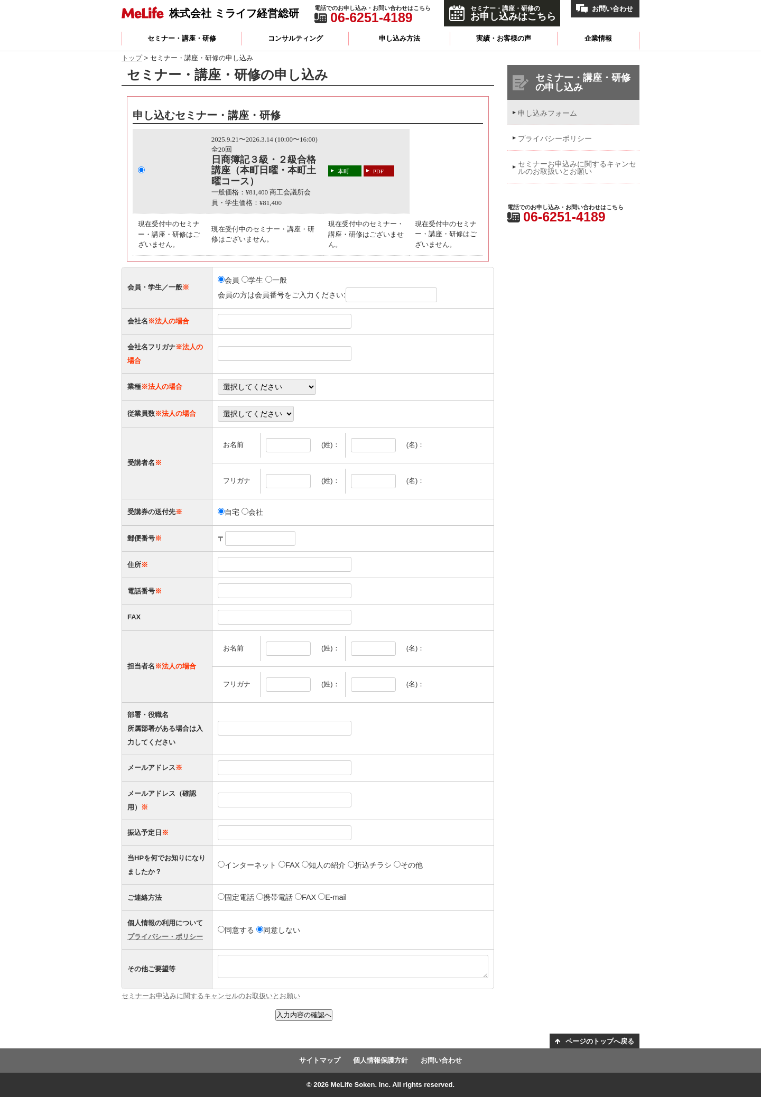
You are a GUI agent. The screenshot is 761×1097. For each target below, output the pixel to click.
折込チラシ (370, 865)
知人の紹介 (324, 865)
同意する (236, 930)
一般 (276, 280)
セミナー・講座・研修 (181, 38)
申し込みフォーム (547, 113)
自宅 (228, 512)
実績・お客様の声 (503, 38)
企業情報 (598, 38)
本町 (343, 171)
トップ (132, 58)
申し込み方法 (399, 38)
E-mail (332, 897)
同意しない (278, 930)
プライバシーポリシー (555, 138)
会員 (228, 280)
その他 (408, 865)
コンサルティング (295, 38)
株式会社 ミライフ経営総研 (234, 12)
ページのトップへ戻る (599, 1041)
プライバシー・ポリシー (165, 937)
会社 (252, 512)
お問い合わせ (612, 9)
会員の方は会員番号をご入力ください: (327, 295)
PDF (378, 171)
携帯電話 (274, 897)
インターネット (247, 865)
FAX (289, 865)
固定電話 (236, 897)
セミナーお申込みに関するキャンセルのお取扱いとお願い (211, 996)
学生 (252, 280)
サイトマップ (319, 1060)
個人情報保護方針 (380, 1060)
